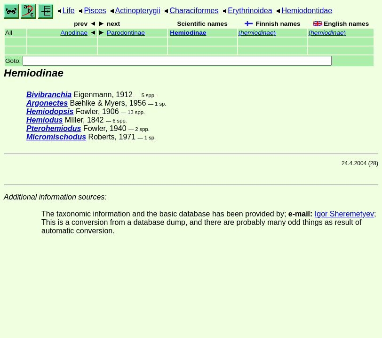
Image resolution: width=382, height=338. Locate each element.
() (257, 32)
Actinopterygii (137, 11)
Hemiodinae (188, 32)
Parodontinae (126, 32)
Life (69, 11)
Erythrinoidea (250, 11)
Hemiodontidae (306, 11)
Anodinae (74, 32)
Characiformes (193, 11)
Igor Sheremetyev (344, 214)
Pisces (95, 11)
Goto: (168, 60)
